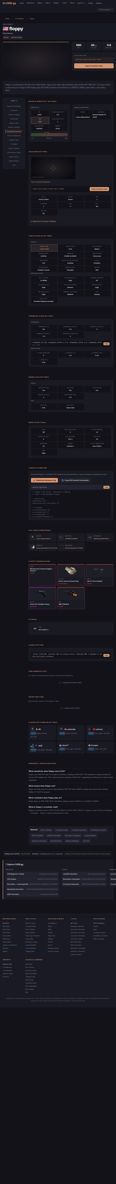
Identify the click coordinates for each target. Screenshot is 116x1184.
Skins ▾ (48, 3)
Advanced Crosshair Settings (44, 221)
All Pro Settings (46, 830)
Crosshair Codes (62, 830)
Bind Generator (56, 841)
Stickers (5, 948)
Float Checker (30, 932)
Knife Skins (6, 932)
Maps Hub (51, 936)
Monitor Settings (14, 127)
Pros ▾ (72, 3)
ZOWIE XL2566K (71, 538)
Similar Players (14, 161)
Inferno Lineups (53, 951)
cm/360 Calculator (54, 835)
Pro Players (19, 19)
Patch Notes (29, 989)
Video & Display (13, 115)
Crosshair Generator (79, 830)
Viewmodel (14, 119)
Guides (90, 3)
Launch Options (14, 148)
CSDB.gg (9, 3)
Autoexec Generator (39, 841)
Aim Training (29, 967)
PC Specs (14, 144)
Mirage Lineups (53, 948)
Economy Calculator (78, 929)
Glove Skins (7, 936)
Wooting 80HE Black (101, 538)
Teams (95, 926)
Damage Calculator (77, 926)
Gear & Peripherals (14, 135)
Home (22, 3)
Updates (99, 3)
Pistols (50, 932)
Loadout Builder (90, 835)
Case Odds (29, 939)
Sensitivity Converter (98, 830)
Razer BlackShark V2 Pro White (48, 548)
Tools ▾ (64, 3)
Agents (5, 951)
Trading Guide (30, 977)
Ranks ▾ (56, 3)
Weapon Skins (14, 140)
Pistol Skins (6, 929)
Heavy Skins (7, 942)
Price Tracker (30, 929)
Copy (106, 344)
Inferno (50, 942)
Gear (95, 929)
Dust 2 (50, 945)
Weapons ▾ (31, 3)
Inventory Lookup (31, 942)
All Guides (28, 964)
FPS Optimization (31, 986)
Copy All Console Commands (75, 480)
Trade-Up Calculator (32, 936)
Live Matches (7, 967)
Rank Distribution (31, 973)
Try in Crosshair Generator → (41, 182)
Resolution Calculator (72, 835)
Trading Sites (29, 951)
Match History (14, 157)
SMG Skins (6, 939)
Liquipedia (59, 854)
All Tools (86, 841)
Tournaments (7, 970)
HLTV (53, 854)
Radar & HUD (14, 123)
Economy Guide (30, 970)
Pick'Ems (6, 977)
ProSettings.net (45, 854)
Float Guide (29, 980)
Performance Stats (14, 152)
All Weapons (52, 923)
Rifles (50, 926)
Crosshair (14, 110)
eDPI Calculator (37, 835)
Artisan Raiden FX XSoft (74, 548)
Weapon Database (72, 841)
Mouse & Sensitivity (14, 106)
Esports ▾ (81, 3)
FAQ (14, 165)
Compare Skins (30, 926)
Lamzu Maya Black (43, 538)
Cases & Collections (10, 945)
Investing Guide (30, 983)
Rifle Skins (6, 926)
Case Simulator (30, 948)
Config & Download (14, 131)
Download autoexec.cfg (44, 480)
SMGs (50, 929)
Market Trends (30, 923)
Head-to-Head (8, 973)
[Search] (105, 9)
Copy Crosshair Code (94, 66)
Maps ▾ (40, 3)
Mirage (50, 939)
